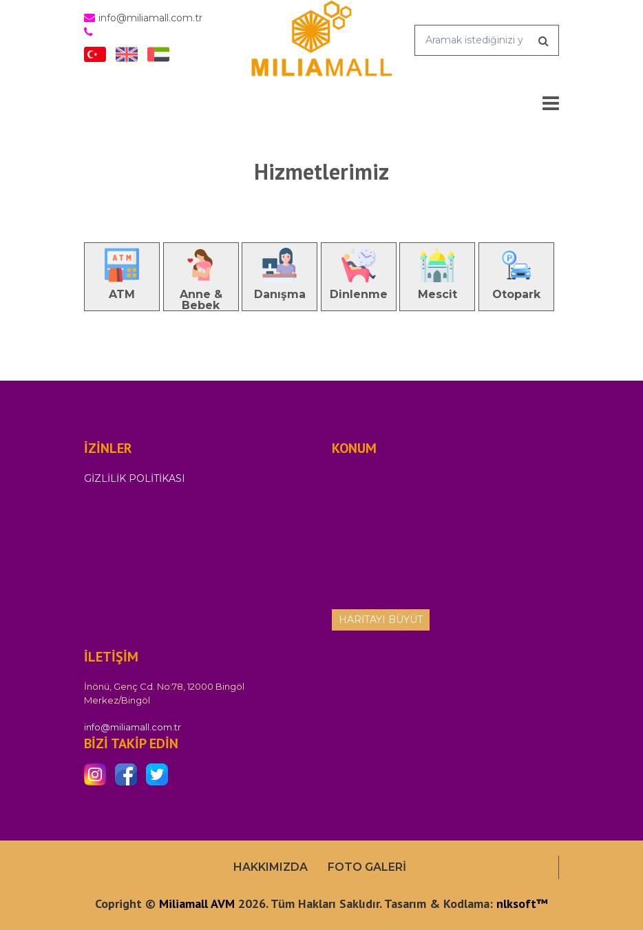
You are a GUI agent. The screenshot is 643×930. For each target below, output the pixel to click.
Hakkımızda (270, 867)
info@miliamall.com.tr (132, 726)
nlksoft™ (522, 903)
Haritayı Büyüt (381, 619)
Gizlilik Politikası (134, 478)
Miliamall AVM (197, 903)
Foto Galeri (367, 867)
